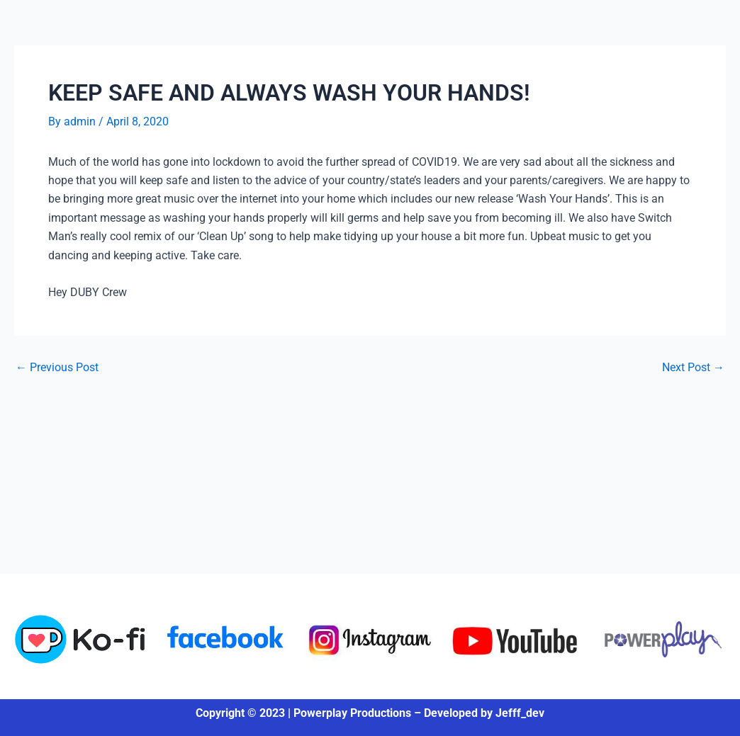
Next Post (693, 367)
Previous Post (57, 367)
